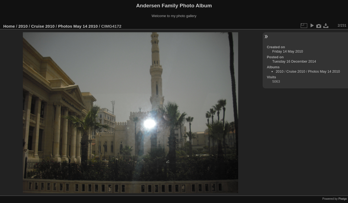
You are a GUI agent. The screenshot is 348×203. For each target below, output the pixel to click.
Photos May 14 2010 (78, 26)
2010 (23, 26)
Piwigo (342, 198)
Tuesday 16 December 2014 (294, 61)
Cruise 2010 (42, 26)
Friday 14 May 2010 (287, 51)
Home (9, 26)
